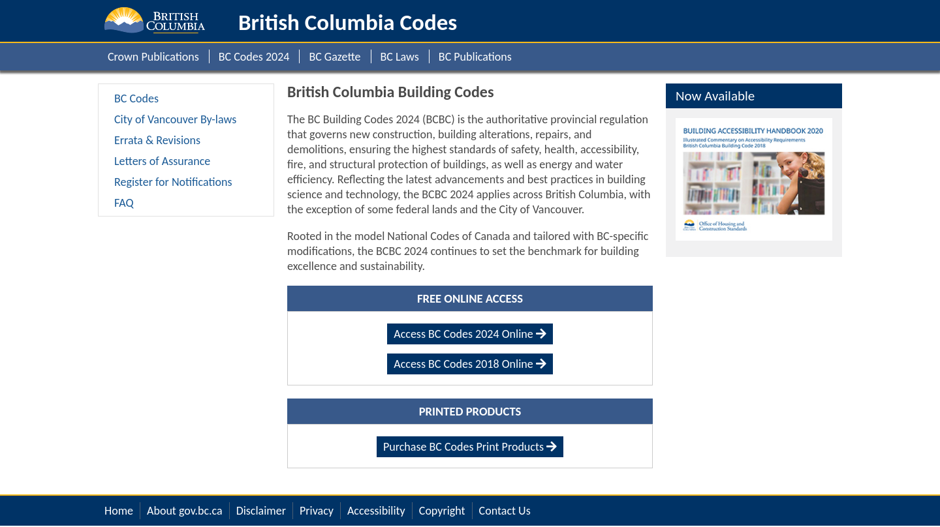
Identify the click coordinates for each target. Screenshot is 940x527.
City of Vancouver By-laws (175, 119)
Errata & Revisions (157, 140)
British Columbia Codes (347, 22)
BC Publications (475, 57)
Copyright (442, 511)
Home (118, 511)
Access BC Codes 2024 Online (470, 334)
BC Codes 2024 (254, 57)
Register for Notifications (173, 181)
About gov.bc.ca (185, 511)
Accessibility (376, 511)
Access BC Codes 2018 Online (470, 364)
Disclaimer (261, 511)
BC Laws (400, 57)
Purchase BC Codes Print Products (470, 447)
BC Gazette (334, 57)
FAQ (124, 202)
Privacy (317, 511)
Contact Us (505, 511)
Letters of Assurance (162, 161)
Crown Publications (153, 57)
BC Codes (136, 98)
